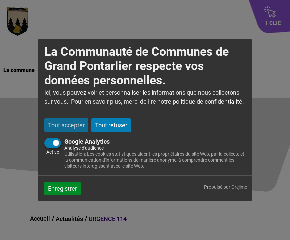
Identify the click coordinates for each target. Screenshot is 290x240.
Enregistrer (62, 188)
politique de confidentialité (207, 101)
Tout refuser (111, 125)
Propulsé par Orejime (225, 187)
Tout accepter (66, 125)
